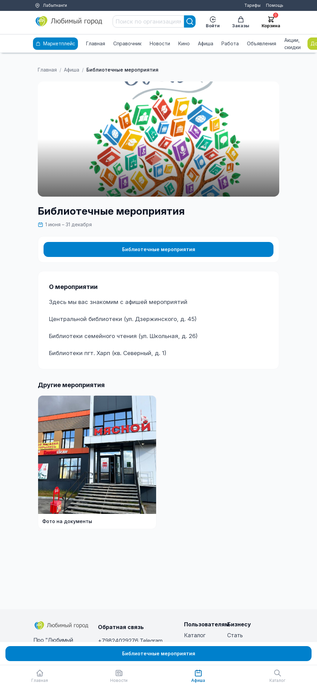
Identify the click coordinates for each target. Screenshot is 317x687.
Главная (95, 43)
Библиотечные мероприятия (158, 249)
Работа (230, 43)
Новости (160, 43)
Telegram (151, 640)
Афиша (205, 43)
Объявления (261, 43)
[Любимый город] (69, 21)
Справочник (127, 43)
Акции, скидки (292, 43)
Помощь (274, 5)
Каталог (194, 635)
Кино (184, 43)
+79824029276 (118, 640)
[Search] (190, 21)
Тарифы (252, 5)
